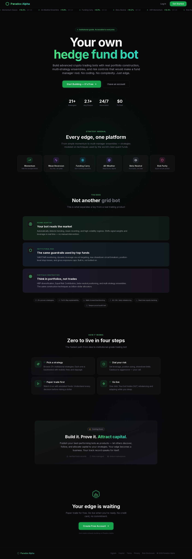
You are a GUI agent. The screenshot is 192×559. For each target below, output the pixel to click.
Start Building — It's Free (82, 84)
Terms (129, 553)
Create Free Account (96, 526)
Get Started (178, 4)
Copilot (121, 553)
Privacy (137, 553)
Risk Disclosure (148, 553)
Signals (113, 553)
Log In (163, 4)
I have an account (116, 84)
